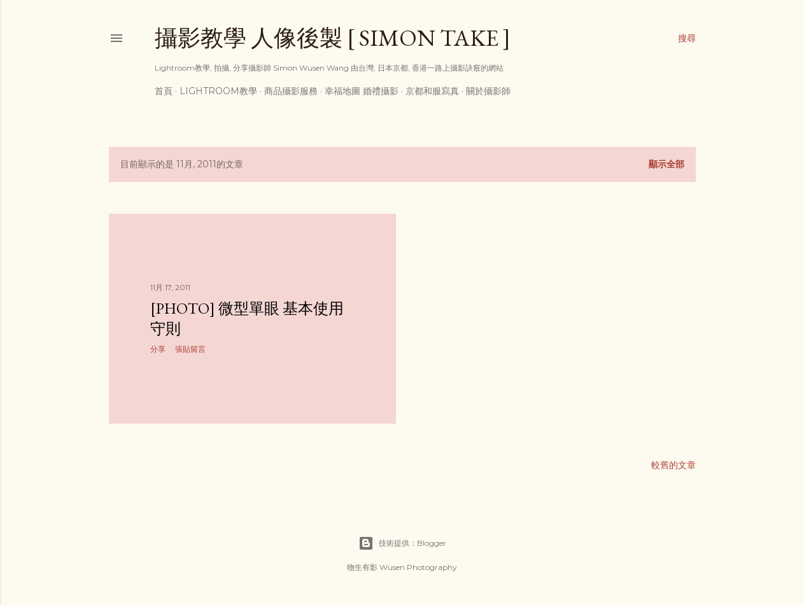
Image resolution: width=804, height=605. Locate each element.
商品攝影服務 (291, 91)
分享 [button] (158, 349)
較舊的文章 (673, 465)
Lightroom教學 (218, 91)
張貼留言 (190, 349)
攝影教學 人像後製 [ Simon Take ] (333, 38)
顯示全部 (666, 164)
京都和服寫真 (432, 91)
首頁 (164, 91)
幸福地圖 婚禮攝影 (361, 91)
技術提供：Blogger (402, 543)
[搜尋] (687, 38)
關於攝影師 (488, 91)
